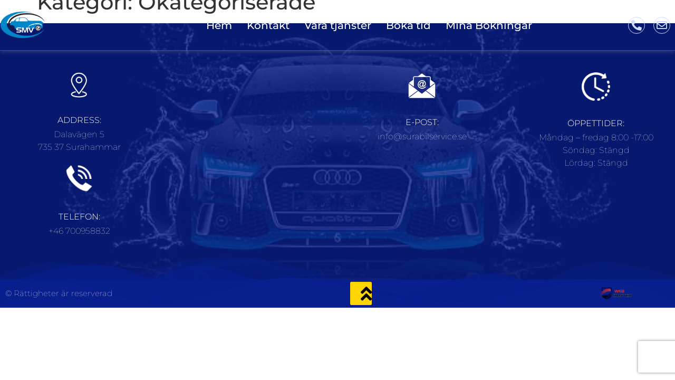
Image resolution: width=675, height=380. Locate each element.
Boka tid (408, 25)
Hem (219, 25)
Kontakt (268, 25)
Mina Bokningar (489, 25)
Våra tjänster (337, 25)
